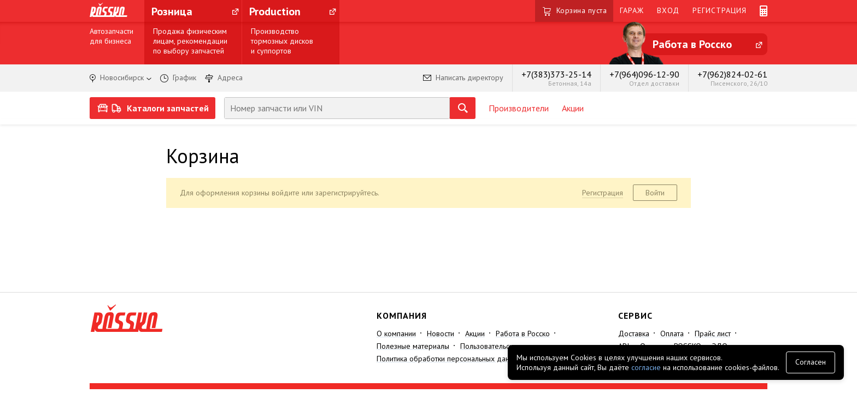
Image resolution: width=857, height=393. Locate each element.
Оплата (672, 333)
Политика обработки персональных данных (449, 359)
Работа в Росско (523, 333)
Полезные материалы (413, 346)
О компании (396, 333)
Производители (519, 108)
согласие (646, 367)
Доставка (633, 333)
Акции (573, 108)
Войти (655, 193)
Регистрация (602, 193)
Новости (440, 333)
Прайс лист (713, 333)
